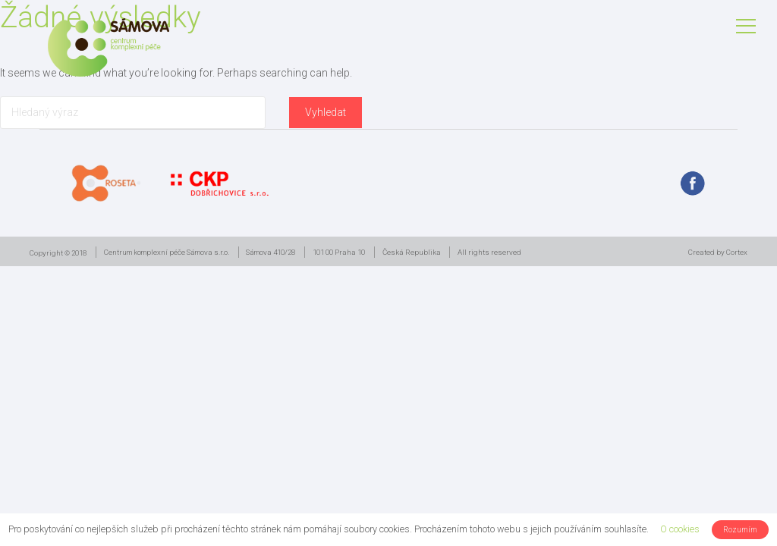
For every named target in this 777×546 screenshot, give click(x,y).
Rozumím (740, 530)
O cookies (680, 529)
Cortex (736, 252)
